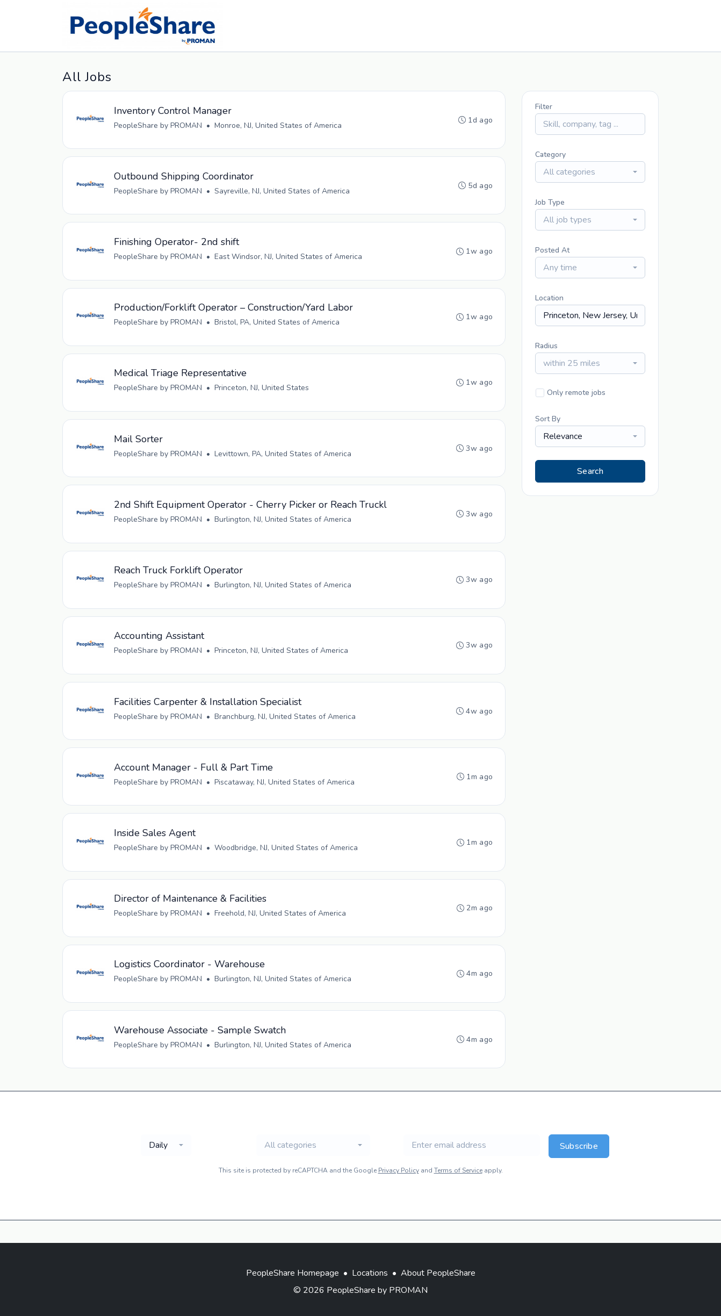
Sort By (547, 419)
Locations (370, 1273)
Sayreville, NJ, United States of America (282, 193)
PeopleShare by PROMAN (158, 126)
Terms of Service (458, 1193)
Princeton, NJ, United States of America (282, 663)
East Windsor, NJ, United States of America (289, 260)
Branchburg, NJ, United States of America (285, 730)
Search (590, 471)
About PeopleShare (438, 1273)
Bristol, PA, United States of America (277, 327)
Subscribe (579, 1169)
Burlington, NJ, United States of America (283, 529)
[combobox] (590, 172)
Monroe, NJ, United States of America (278, 126)
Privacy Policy (398, 1193)
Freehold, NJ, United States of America (281, 932)
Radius (546, 346)
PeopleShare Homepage (292, 1273)
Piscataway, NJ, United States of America (285, 798)
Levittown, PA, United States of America (283, 462)
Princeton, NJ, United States (262, 395)
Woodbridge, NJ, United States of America (286, 865)
